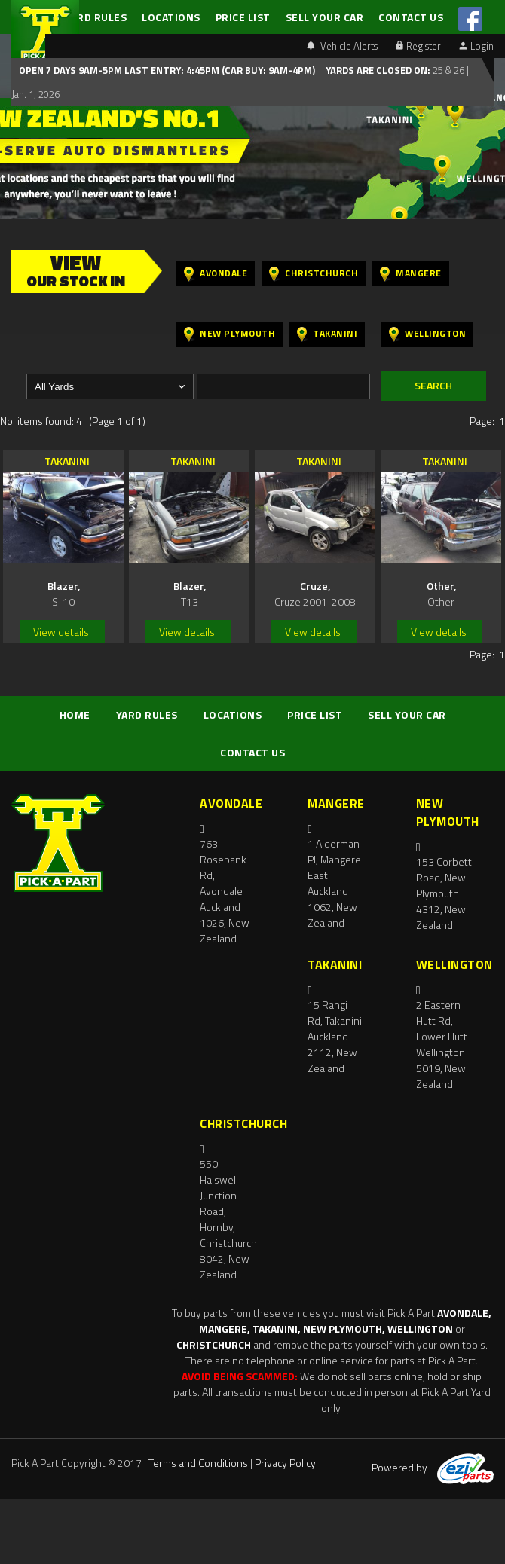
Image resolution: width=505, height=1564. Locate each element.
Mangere (411, 274)
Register (418, 45)
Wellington (427, 334)
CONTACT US (410, 17)
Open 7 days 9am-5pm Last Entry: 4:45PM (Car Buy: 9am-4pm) (167, 70)
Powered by (433, 1467)
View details (61, 632)
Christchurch (313, 274)
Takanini (327, 334)
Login (476, 45)
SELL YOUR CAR (325, 17)
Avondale (215, 274)
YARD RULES (96, 17)
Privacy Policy (285, 1463)
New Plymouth (229, 334)
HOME (75, 714)
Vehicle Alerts (342, 45)
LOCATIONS (171, 17)
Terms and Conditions (198, 1463)
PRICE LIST (243, 17)
